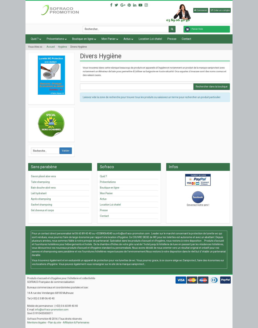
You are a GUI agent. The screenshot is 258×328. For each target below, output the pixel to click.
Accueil (51, 46)
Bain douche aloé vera (43, 187)
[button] (200, 10)
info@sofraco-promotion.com (133, 233)
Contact (186, 39)
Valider (66, 150)
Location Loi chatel (150, 39)
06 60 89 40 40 (83, 233)
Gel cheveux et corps (42, 210)
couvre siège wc (174, 260)
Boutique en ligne (82, 39)
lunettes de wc (127, 260)
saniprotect (137, 264)
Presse (171, 39)
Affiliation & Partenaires (76, 322)
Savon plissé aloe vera (43, 176)
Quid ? (35, 39)
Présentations (55, 39)
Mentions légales (36, 322)
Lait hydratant (39, 193)
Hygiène (62, 46)
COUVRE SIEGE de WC (145, 237)
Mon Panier (108, 39)
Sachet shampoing (41, 204)
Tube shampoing (40, 182)
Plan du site (54, 322)
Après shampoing (41, 199)
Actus (127, 39)
